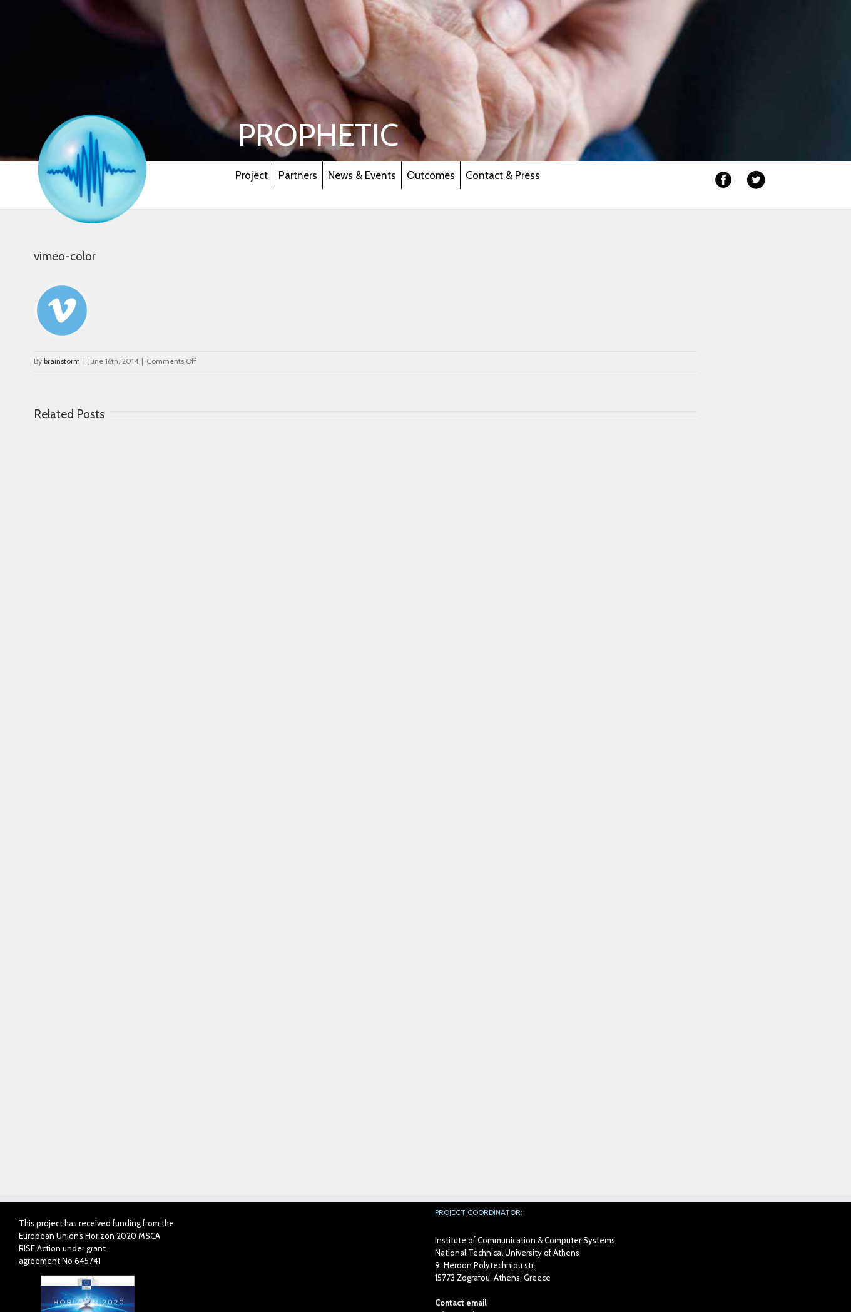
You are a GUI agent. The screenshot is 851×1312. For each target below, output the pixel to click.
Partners (297, 175)
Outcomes (431, 175)
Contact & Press (503, 175)
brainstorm (62, 361)
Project (251, 175)
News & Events (362, 175)
